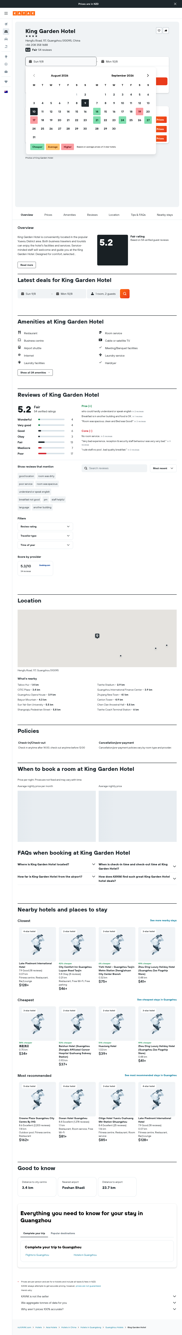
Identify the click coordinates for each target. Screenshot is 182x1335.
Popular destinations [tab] (63, 1233)
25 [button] (42, 128)
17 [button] (34, 120)
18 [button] (42, 120)
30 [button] (85, 128)
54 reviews (45, 49)
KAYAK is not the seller (99, 1296)
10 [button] (34, 111)
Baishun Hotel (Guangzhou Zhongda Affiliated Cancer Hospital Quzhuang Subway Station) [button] (75, 1051)
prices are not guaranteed (88, 1286)
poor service (26, 483)
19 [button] (51, 120)
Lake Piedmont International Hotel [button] (35, 965)
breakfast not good (29, 499)
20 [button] (59, 120)
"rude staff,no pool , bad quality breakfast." (110, 449)
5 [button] (51, 103)
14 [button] (68, 111)
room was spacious (47, 483)
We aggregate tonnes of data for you (99, 1303)
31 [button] (34, 137)
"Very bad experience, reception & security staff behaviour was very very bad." (126, 442)
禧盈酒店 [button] (24, 1046)
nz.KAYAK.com (24, 1327)
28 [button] (68, 128)
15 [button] (76, 111)
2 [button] (85, 94)
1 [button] (76, 94)
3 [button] (34, 103)
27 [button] (59, 128)
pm (45, 499)
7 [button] (68, 103)
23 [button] (85, 120)
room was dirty (46, 476)
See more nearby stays (163, 920)
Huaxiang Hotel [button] (107, 1046)
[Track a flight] (6, 64)
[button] (175, 3)
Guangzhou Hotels (114, 1327)
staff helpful (58, 499)
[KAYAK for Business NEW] (6, 71)
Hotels (38, 1327)
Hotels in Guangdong (91, 1327)
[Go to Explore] (6, 56)
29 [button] (76, 128)
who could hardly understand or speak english (113, 411)
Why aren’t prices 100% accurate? (99, 1309)
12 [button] (51, 111)
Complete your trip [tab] (34, 1233)
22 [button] (76, 120)
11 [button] (42, 111)
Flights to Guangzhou (37, 1255)
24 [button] (34, 128)
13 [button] (59, 111)
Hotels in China (68, 1327)
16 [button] (85, 111)
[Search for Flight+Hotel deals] (6, 46)
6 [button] (59, 103)
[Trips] (6, 81)
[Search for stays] (6, 31)
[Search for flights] (6, 24)
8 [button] (76, 103)
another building (42, 507)
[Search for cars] (6, 39)
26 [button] (51, 128)
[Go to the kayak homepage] (24, 13)
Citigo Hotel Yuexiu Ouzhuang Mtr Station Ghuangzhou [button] (116, 1120)
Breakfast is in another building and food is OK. (112, 416)
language (24, 507)
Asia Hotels (51, 1327)
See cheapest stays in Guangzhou (157, 999)
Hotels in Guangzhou (85, 1255)
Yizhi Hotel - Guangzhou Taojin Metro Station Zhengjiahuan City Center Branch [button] (116, 970)
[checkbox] (35, 568)
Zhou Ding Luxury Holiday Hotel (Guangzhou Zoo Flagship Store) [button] (156, 970)
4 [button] (42, 103)
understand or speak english (34, 491)
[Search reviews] (117, 468)
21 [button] (68, 120)
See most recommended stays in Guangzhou (151, 1075)
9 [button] (85, 103)
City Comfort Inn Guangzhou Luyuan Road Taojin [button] (75, 968)
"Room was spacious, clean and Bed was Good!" (114, 421)
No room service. (97, 436)
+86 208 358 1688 (36, 45)
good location (26, 476)
